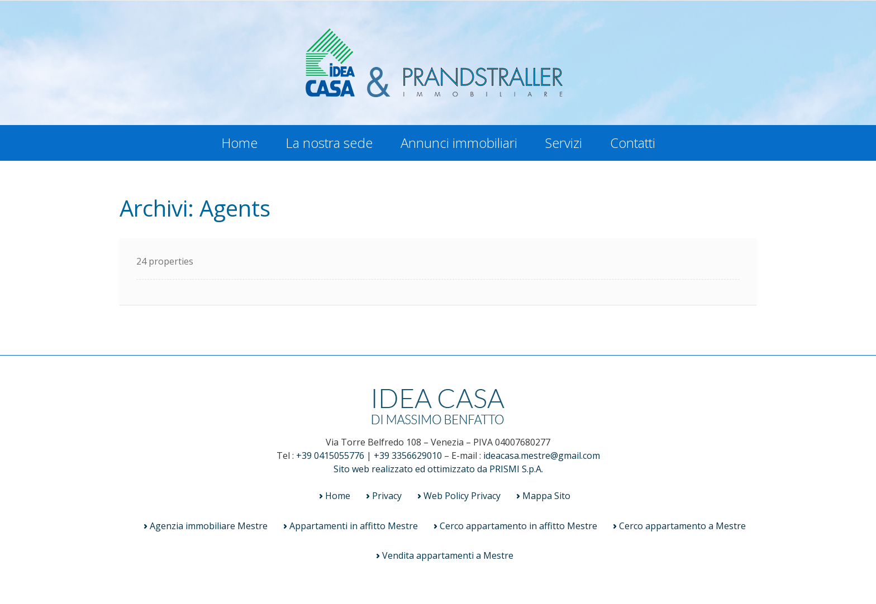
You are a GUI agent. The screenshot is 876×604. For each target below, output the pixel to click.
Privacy (387, 496)
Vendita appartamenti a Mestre (447, 555)
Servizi (563, 142)
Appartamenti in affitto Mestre (353, 526)
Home (239, 142)
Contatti (632, 142)
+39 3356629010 (408, 455)
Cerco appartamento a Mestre (682, 526)
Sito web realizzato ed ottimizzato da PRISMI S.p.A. (438, 469)
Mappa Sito (546, 496)
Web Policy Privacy (462, 496)
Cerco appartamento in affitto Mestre (518, 526)
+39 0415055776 (330, 455)
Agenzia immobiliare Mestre (209, 526)
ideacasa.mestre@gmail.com (541, 455)
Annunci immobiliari (459, 142)
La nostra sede (329, 142)
